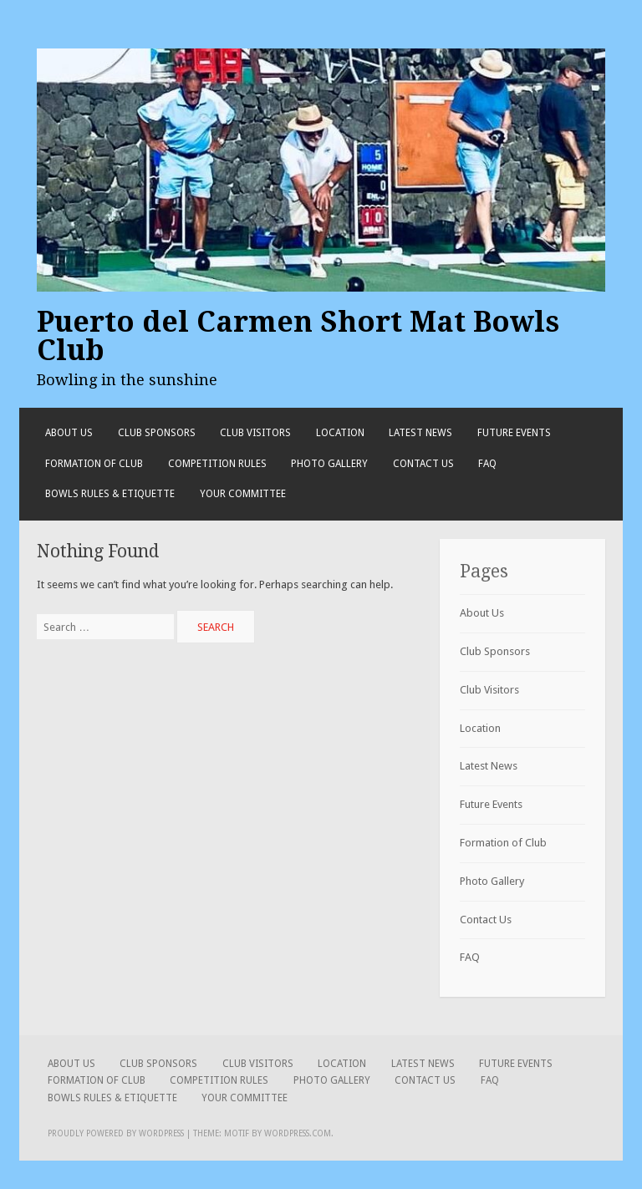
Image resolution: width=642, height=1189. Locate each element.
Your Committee (243, 494)
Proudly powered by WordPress (116, 1133)
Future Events (514, 433)
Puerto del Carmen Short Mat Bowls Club (298, 336)
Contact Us (423, 464)
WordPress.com (297, 1133)
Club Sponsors (157, 433)
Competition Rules (217, 464)
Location (340, 433)
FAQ (487, 464)
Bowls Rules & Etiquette (110, 494)
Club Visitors (255, 433)
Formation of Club (94, 464)
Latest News (420, 433)
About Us (69, 433)
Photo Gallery (329, 464)
